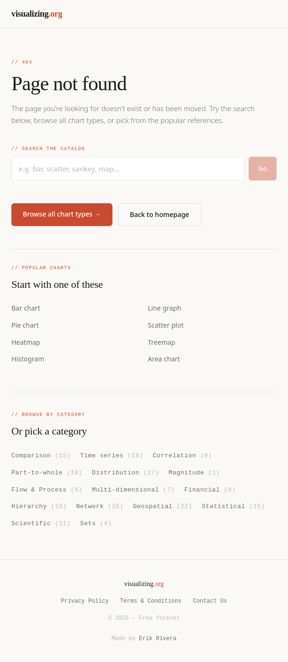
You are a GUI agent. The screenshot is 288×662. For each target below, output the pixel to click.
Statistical (233, 505)
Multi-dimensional (133, 488)
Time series (111, 455)
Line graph (164, 307)
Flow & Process (47, 488)
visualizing (36, 14)
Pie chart (25, 325)
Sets (96, 522)
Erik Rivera (158, 638)
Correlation (182, 455)
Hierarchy (39, 505)
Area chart (164, 358)
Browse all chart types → (62, 213)
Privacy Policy (85, 601)
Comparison (41, 455)
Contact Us (210, 601)
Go (262, 168)
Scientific (41, 522)
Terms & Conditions (151, 601)
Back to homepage (159, 214)
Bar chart (25, 307)
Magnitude (194, 472)
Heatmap (25, 342)
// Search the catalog (48, 149)
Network (100, 505)
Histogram (27, 358)
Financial (210, 488)
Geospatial (162, 505)
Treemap (162, 342)
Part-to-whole (47, 472)
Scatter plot (166, 325)
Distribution (125, 472)
